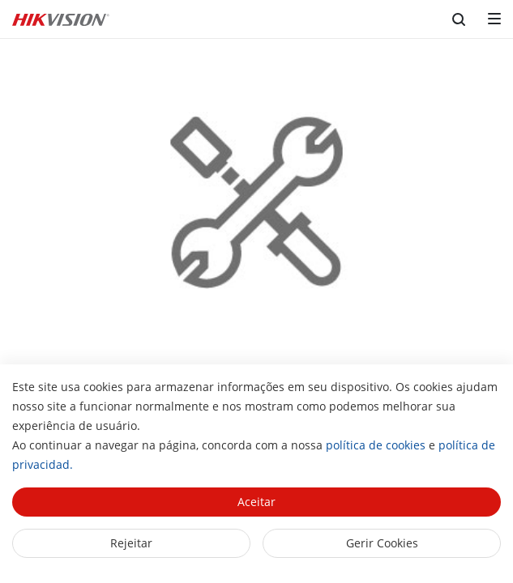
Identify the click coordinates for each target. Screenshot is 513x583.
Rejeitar (131, 543)
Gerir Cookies (382, 543)
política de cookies (375, 445)
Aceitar (256, 501)
